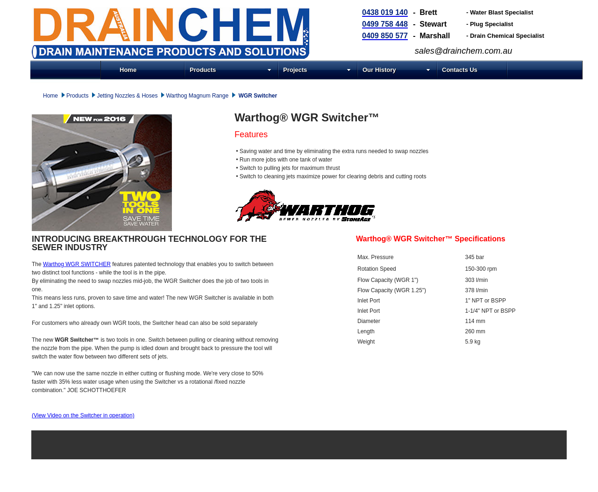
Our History (396, 69)
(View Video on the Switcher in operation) (83, 415)
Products (230, 69)
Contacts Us (459, 69)
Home (128, 69)
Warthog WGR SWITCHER (77, 264)
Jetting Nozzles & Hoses (127, 95)
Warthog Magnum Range (197, 95)
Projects (317, 69)
